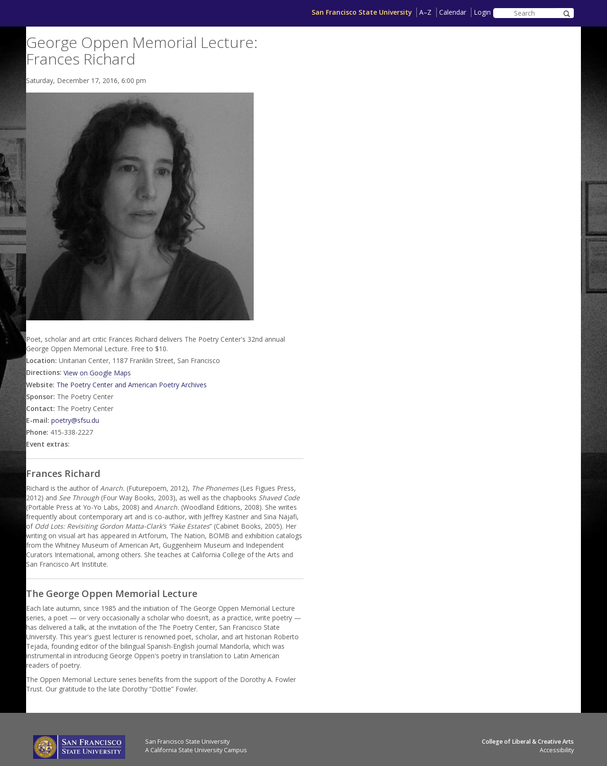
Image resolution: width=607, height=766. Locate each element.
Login (482, 12)
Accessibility (557, 750)
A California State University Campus (196, 750)
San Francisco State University (362, 12)
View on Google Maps (97, 372)
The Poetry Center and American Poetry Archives (131, 384)
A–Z (425, 12)
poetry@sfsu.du (75, 420)
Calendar (452, 12)
